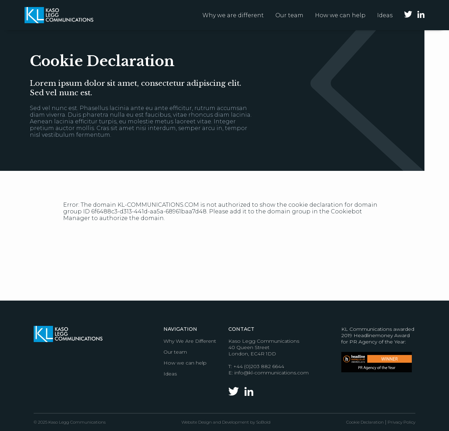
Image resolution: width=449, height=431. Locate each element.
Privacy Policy (401, 422)
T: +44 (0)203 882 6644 (256, 366)
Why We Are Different (189, 341)
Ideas (385, 15)
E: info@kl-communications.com (268, 372)
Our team (289, 15)
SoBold (263, 422)
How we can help (340, 15)
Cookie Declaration (365, 422)
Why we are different (233, 15)
